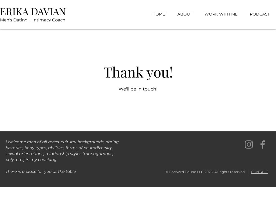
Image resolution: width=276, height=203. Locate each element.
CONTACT (259, 172)
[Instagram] (248, 144)
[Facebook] (262, 144)
